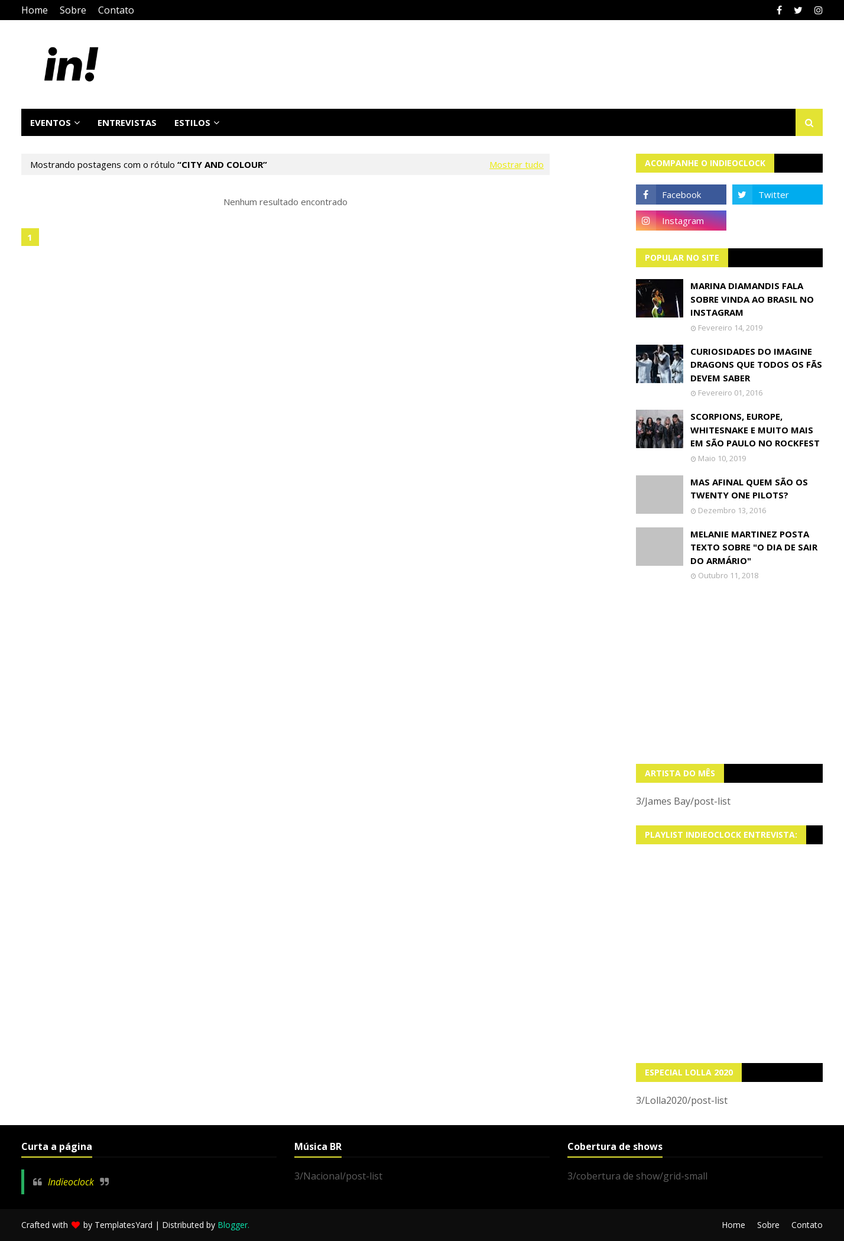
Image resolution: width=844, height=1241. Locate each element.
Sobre (73, 10)
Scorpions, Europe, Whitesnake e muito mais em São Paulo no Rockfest (755, 429)
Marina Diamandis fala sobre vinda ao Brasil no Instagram (752, 299)
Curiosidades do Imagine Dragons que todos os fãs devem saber (756, 364)
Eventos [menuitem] (50, 122)
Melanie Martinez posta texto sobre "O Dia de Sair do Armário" (753, 547)
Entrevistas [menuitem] (127, 122)
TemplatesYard (123, 1224)
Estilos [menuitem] (192, 122)
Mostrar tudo (516, 164)
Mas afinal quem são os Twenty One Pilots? (749, 488)
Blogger (233, 1224)
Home (34, 10)
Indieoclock (71, 1181)
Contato (116, 10)
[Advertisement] (729, 672)
